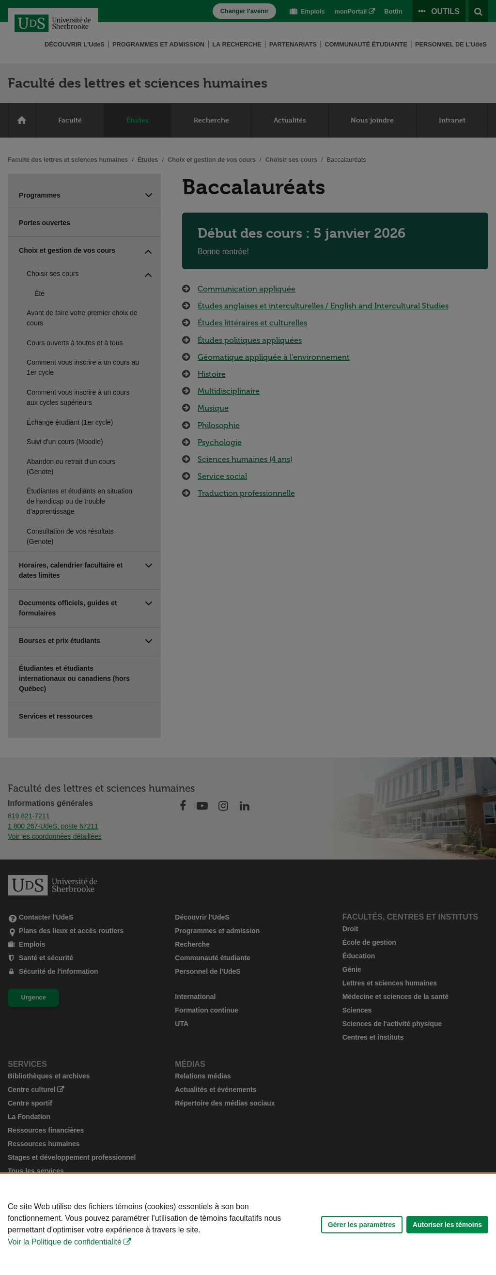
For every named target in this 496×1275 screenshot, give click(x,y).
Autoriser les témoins (447, 1225)
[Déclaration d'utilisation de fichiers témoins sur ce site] (248, 1224)
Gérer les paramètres (362, 1225)
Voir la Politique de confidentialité (65, 1242)
